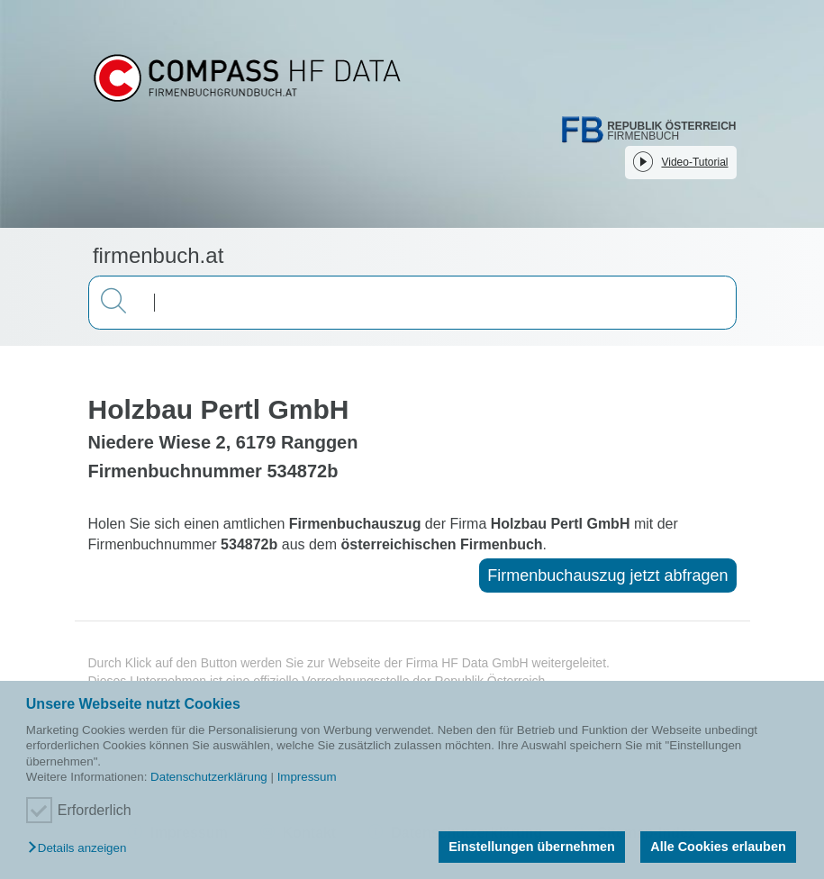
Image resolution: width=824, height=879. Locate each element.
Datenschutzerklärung (208, 777)
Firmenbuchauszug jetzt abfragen (607, 575)
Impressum (307, 777)
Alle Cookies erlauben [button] (717, 846)
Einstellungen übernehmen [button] (531, 846)
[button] (81, 848)
